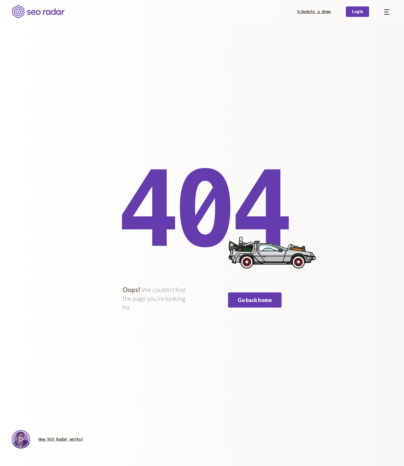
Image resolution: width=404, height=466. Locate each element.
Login (357, 11)
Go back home (255, 300)
